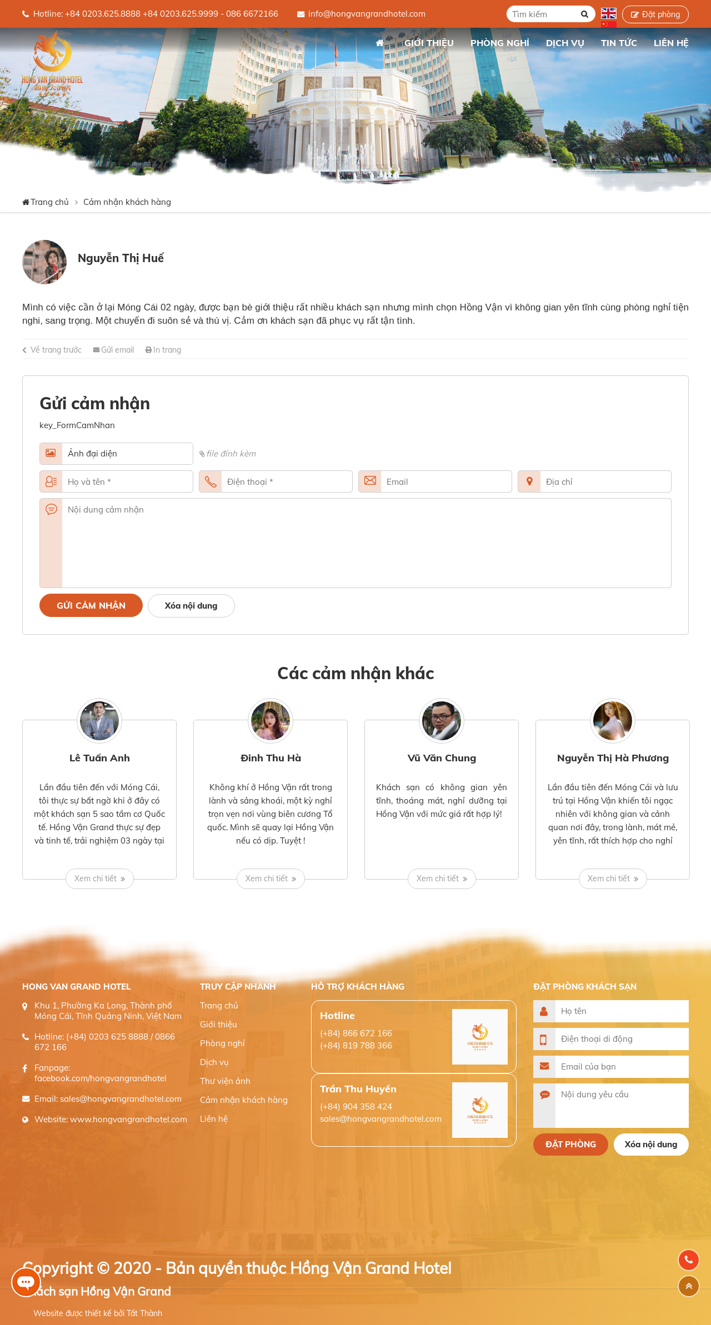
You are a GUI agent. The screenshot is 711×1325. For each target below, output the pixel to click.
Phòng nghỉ (222, 1043)
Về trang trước (56, 350)
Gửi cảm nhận (91, 605)
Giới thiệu (218, 1024)
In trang (167, 350)
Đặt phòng (661, 14)
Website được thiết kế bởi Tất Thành (97, 1313)
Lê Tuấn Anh (99, 757)
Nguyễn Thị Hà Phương (613, 757)
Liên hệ (214, 1118)
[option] (99, 800)
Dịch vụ (214, 1062)
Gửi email (117, 350)
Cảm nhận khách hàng (127, 202)
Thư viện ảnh (225, 1081)
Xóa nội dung (191, 605)
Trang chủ (379, 42)
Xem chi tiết (95, 879)
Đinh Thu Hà (271, 757)
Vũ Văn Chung (442, 757)
